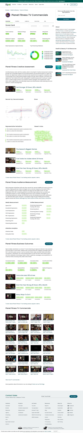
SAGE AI (7, 424)
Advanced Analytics (22, 415)
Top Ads (33, 405)
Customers (60, 408)
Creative (17, 21)
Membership (58, 40)
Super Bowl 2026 (35, 412)
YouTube (63, 43)
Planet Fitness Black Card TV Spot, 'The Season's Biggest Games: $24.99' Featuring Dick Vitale (36, 321)
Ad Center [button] (25, 4)
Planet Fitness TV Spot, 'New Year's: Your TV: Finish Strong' (35, 352)
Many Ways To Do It (23, 294)
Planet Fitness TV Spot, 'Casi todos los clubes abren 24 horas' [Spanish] (36, 331)
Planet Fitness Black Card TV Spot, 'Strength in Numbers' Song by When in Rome (11, 363)
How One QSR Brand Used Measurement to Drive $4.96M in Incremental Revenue (68, 66)
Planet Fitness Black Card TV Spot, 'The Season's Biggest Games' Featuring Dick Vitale (23, 331)
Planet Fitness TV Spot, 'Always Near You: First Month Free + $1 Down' (11, 342)
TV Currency (48, 421)
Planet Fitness (60, 31)
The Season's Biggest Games (26, 149)
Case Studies (48, 408)
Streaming (8, 415)
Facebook (72, 42)
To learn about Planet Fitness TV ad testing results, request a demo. (23, 177)
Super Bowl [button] (41, 4)
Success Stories (48, 412)
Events (46, 417)
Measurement (21, 410)
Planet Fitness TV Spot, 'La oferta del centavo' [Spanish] (23, 321)
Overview (8, 21)
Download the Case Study (69, 70)
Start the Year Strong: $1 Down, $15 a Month (31, 168)
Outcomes (36, 21)
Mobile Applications (66, 40)
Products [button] (19, 4)
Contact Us (60, 415)
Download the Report (67, 55)
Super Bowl (71, 31)
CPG (7, 419)
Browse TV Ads (35, 410)
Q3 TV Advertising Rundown (69, 72)
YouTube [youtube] (70, 410)
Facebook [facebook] (70, 405)
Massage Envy (23, 198)
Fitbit (28, 198)
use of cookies (48, 431)
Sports (7, 417)
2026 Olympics (35, 417)
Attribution (20, 412)
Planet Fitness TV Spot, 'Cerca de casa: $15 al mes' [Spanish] (35, 342)
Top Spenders (35, 408)
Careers (59, 410)
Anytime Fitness (34, 198)
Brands (7, 408)
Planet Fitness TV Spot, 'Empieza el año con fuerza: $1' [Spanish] (23, 352)
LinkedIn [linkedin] (70, 412)
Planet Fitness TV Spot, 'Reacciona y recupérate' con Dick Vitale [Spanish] (11, 331)
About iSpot (60, 405)
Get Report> (62, 1)
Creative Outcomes (49, 415)
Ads (45, 21)
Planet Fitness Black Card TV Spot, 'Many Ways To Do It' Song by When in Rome (23, 363)
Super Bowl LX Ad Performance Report (67, 52)
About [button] (36, 4)
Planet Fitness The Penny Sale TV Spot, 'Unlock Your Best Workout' (10, 321)
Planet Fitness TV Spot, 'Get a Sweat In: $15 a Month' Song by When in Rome (48, 363)
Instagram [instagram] (70, 415)
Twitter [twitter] (69, 408)
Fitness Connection (46, 198)
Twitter (57, 43)
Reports (46, 405)
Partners (60, 417)
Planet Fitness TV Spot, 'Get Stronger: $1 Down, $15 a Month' (11, 352)
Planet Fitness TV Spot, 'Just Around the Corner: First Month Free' (47, 331)
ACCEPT (55, 431)
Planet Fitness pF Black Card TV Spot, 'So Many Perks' (48, 373)
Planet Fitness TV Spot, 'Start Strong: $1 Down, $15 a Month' (23, 342)
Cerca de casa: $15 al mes (25, 275)
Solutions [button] (14, 4)
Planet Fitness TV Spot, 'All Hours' (47, 352)
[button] (41, 26)
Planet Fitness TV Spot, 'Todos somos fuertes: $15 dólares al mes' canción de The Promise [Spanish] (10, 373)
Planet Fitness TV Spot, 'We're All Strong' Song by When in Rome (35, 363)
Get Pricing (60, 421)
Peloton (17, 198)
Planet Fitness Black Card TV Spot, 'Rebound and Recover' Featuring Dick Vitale (48, 321)
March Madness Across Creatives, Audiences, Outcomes (68, 59)
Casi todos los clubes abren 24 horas (29, 159)
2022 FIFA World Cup (36, 415)
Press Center (61, 412)
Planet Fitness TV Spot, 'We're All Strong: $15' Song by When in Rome (36, 373)
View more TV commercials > (13, 379)
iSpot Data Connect (10, 421)
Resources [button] (31, 4)
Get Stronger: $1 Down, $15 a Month (28, 87)
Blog (46, 410)
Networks (8, 410)
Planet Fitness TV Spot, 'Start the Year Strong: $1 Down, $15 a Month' (48, 342)
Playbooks (47, 419)
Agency (7, 412)
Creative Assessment (23, 408)
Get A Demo (73, 4)
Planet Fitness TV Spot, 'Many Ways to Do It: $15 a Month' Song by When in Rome (23, 373)
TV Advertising (48, 424)
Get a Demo (49, 66)
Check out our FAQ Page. (38, 384)
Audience (27, 21)
